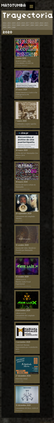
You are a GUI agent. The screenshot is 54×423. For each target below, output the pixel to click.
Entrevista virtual (27, 369)
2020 (13, 23)
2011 (9, 25)
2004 (41, 25)
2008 (23, 25)
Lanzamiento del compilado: (27, 208)
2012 (4, 25)
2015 (37, 23)
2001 (9, 27)
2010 (13, 25)
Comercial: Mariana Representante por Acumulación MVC (27, 337)
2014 (41, 23)
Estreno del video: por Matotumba (27, 239)
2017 (27, 23)
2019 (18, 23)
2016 (32, 23)
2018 (23, 23)
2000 (13, 27)
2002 (4, 27)
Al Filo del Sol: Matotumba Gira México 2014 (27, 144)
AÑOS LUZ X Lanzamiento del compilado (27, 305)
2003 (46, 25)
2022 (4, 23)
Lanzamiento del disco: (27, 398)
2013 (46, 23)
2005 (36, 25)
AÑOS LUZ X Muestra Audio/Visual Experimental (27, 272)
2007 (27, 25)
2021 (9, 23)
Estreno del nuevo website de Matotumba (27, 176)
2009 (18, 25)
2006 (32, 25)
